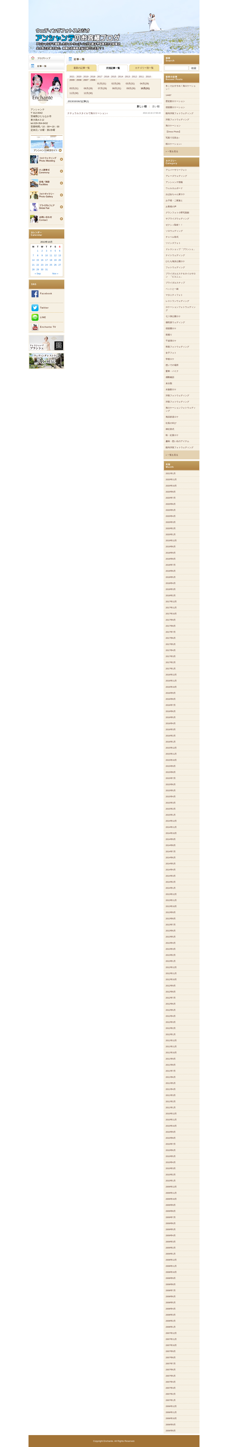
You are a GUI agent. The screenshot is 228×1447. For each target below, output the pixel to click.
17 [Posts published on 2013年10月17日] (46, 260)
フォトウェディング (175, 267)
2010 (148, 76)
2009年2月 (171, 1248)
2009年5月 (171, 1229)
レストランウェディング (177, 301)
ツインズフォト (173, 243)
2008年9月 (171, 1278)
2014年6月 (171, 857)
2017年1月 (171, 669)
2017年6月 (171, 638)
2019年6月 (171, 546)
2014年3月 (171, 876)
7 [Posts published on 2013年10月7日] (33, 255)
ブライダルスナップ (175, 283)
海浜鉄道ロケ (172, 417)
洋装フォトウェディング (177, 119)
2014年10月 (171, 833)
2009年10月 (171, 1199)
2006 (92, 80)
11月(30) (73, 93)
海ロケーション (173, 126)
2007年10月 (171, 1345)
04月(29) (144, 83)
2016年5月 (171, 717)
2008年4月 (171, 1309)
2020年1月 (171, 534)
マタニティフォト (174, 295)
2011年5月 (171, 1083)
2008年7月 (171, 1290)
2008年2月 (171, 1321)
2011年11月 (171, 1046)
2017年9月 (171, 620)
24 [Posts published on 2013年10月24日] (46, 264)
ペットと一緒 (172, 289)
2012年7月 (171, 998)
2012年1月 (171, 1034)
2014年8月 (171, 845)
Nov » (55, 273)
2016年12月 (171, 675)
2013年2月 (171, 955)
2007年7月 (171, 1363)
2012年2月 (171, 1028)
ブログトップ (46, 58)
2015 (113, 76)
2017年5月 (171, 644)
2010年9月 (171, 1132)
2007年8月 (171, 1357)
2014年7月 (171, 851)
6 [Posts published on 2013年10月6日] (59, 250)
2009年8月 (171, 1211)
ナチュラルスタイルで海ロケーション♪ (87, 113)
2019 (85, 76)
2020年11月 (171, 479)
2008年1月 (171, 1327)
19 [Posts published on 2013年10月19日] (55, 260)
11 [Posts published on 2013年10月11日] (51, 255)
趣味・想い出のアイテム (177, 441)
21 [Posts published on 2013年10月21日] (33, 264)
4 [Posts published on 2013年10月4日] (50, 250)
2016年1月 (171, 742)
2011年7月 (171, 1071)
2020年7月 (171, 498)
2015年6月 (171, 784)
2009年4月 (171, 1235)
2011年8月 (171, 1065)
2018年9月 (171, 553)
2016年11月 (171, 681)
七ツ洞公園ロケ (173, 316)
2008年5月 (171, 1302)
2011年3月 (171, 1095)
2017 (99, 76)
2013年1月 (171, 961)
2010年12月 (171, 1114)
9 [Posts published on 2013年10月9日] (42, 255)
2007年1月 (171, 1400)
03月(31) (130, 83)
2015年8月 (171, 772)
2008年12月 (171, 1260)
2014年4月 (171, 870)
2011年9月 (171, 1059)
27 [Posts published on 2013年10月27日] (59, 264)
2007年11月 (171, 1339)
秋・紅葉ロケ (172, 435)
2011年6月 (171, 1077)
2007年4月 (171, 1382)
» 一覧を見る (172, 151)
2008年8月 (171, 1284)
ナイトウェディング (175, 255)
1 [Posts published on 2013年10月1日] (37, 250)
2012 (134, 76)
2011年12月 (171, 1040)
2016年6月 (171, 711)
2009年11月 (171, 1193)
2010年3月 (171, 1168)
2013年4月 (171, 943)
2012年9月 (171, 986)
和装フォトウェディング (177, 347)
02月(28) (116, 83)
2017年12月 (171, 601)
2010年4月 (171, 1162)
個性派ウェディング (175, 322)
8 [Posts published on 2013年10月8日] (37, 255)
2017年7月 (171, 632)
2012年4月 (171, 1016)
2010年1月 (171, 1181)
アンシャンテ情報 (174, 182)
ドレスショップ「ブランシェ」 (181, 249)
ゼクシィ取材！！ (174, 225)
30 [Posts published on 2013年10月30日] (42, 269)
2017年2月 (171, 662)
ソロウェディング (174, 231)
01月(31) (101, 83)
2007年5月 (171, 1376)
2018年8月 (171, 559)
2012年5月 (171, 1010)
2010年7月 (171, 1144)
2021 (71, 76)
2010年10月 (171, 1126)
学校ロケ (170, 359)
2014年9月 (171, 839)
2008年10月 (171, 1272)
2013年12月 (171, 894)
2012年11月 (171, 973)
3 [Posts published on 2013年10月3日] (46, 250)
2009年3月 (171, 1242)
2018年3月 (171, 589)
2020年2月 (171, 528)
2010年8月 (171, 1138)
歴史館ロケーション (175, 101)
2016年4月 (171, 723)
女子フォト (171, 353)
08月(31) (116, 88)
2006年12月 (171, 1406)
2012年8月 (171, 992)
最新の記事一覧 (82, 68)
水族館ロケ (171, 389)
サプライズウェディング (177, 219)
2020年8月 (171, 492)
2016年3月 (171, 729)
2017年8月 (171, 626)
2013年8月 (171, 919)
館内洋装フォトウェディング (179, 113)
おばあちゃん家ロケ (175, 194)
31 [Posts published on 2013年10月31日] (46, 269)
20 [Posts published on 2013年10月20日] (59, 260)
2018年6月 (171, 571)
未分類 (169, 383)
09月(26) (130, 88)
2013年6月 (171, 931)
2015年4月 (171, 796)
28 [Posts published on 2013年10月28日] (33, 269)
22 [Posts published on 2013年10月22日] (37, 264)
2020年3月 (171, 522)
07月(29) (102, 88)
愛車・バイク (172, 371)
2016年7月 (171, 705)
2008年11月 (171, 1266)
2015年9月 (171, 766)
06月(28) (88, 88)
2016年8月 (171, 699)
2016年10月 (171, 687)
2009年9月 (171, 1205)
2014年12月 (171, 821)
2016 (106, 76)
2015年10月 (171, 760)
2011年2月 (171, 1101)
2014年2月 (171, 882)
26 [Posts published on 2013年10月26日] (55, 264)
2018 (92, 76)
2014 (120, 76)
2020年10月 (171, 486)
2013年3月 (171, 949)
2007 (85, 80)
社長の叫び (171, 423)
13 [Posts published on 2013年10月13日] (59, 255)
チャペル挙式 (172, 237)
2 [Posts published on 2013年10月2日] (42, 250)
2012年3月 (171, 1022)
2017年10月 (171, 614)
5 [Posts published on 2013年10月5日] (55, 250)
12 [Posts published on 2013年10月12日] (55, 255)
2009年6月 (171, 1223)
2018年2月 (171, 595)
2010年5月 (171, 1156)
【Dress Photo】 (173, 132)
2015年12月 (171, 748)
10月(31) (145, 88)
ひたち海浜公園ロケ (175, 261)
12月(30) (88, 93)
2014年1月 (171, 888)
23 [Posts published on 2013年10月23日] (42, 264)
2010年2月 (171, 1175)
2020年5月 (171, 510)
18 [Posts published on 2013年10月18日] (51, 260)
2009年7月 (171, 1217)
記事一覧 (46, 66)
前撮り (169, 335)
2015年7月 (171, 778)
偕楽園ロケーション (175, 107)
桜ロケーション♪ (174, 144)
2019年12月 (171, 540)
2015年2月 (171, 809)
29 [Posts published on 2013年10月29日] (37, 269)
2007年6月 (171, 1370)
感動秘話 (170, 377)
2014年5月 (171, 864)
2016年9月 (171, 693)
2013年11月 (171, 900)
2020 (78, 76)
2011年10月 (171, 1052)
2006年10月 (171, 1418)
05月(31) (73, 88)
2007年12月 (171, 1333)
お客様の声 (171, 206)
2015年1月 (171, 815)
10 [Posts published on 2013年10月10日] (46, 255)
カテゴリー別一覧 (144, 68)
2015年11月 (171, 754)
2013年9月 (171, 912)
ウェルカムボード (174, 188)
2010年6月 (171, 1150)
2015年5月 (171, 790)
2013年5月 (171, 937)
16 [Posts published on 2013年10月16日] (42, 260)
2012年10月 (171, 979)
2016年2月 (171, 736)
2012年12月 (171, 967)
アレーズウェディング (176, 176)
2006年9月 (171, 1425)
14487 (168, 95)
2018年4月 (171, 583)
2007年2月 (171, 1394)
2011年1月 (171, 1107)
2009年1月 (171, 1254)
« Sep (38, 273)
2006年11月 (171, 1412)
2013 (127, 76)
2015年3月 (171, 803)
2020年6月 (171, 504)
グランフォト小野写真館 (177, 213)
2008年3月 (171, 1315)
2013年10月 (171, 906)
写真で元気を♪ (173, 138)
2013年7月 (171, 925)
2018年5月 (171, 577)
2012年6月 (171, 1004)
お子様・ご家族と (174, 200)
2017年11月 (171, 608)
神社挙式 (170, 429)
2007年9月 (171, 1351)
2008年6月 (171, 1296)
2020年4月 (171, 516)
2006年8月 (171, 1431)
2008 (78, 80)
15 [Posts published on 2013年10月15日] (37, 260)
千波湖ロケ (171, 341)
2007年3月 (171, 1388)
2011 (141, 76)
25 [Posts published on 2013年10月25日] (51, 264)
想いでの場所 (172, 365)
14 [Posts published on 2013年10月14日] (33, 260)
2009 (71, 80)
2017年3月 (171, 656)
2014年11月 (171, 827)
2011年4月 (171, 1089)
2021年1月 (171, 473)
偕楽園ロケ (171, 328)
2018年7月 (171, 565)
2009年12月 (171, 1187)
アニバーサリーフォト (176, 170)
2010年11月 (171, 1120)
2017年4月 (171, 650)
